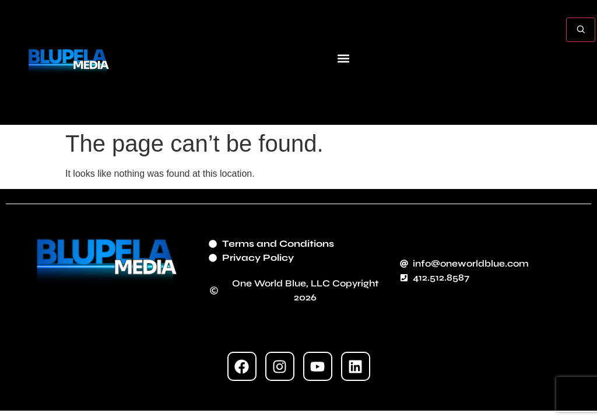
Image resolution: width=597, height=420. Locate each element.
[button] (343, 58)
